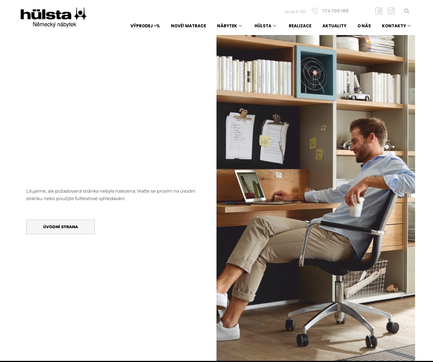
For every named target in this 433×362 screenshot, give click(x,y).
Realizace (300, 26)
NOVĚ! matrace (188, 26)
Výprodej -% (145, 26)
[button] (406, 10)
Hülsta (265, 26)
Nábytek (229, 26)
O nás (364, 26)
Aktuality (334, 26)
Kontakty (396, 26)
